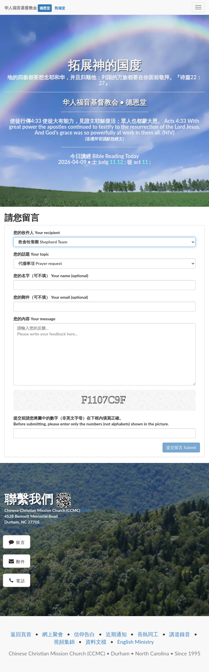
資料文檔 (95, 642)
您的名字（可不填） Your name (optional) (50, 275)
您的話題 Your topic (31, 254)
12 (120, 162)
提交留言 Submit (181, 447)
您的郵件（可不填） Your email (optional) (50, 297)
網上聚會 (52, 634)
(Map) (86, 510)
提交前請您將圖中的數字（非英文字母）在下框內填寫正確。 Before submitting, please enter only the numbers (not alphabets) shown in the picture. (91, 420)
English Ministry (135, 642)
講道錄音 (179, 634)
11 (113, 162)
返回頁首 (20, 634)
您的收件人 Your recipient (36, 232)
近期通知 (116, 634)
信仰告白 (84, 634)
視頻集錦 (64, 642)
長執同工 (147, 634)
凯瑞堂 (60, 8)
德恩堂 (45, 8)
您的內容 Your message (34, 318)
